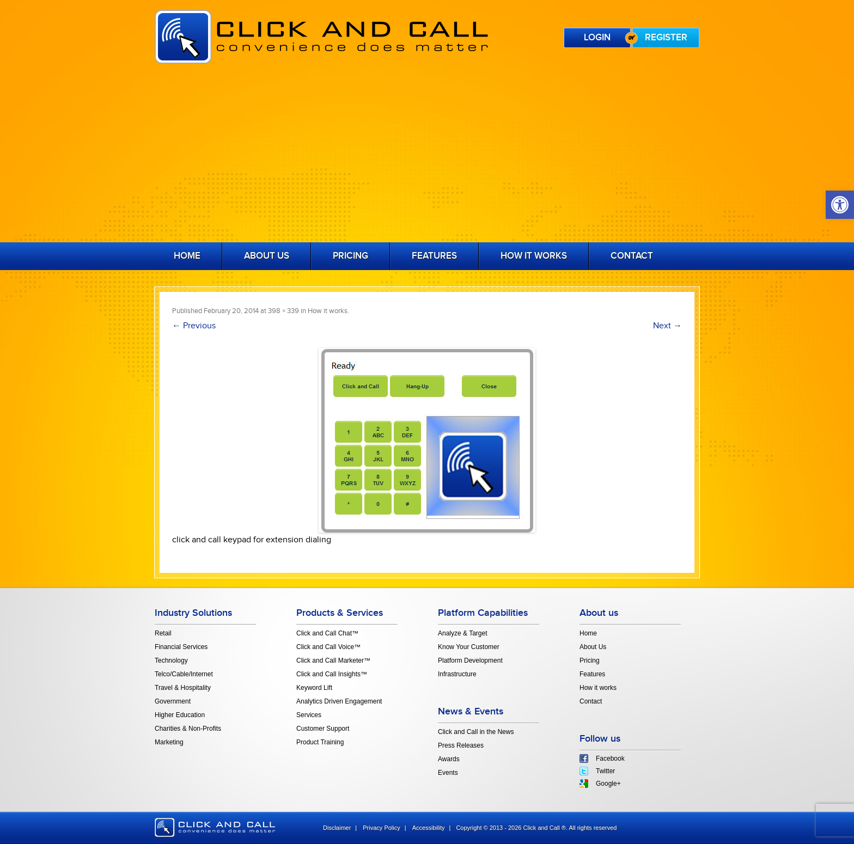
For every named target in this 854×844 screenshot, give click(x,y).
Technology (171, 660)
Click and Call (321, 37)
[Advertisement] (427, 155)
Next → (667, 326)
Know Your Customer (468, 647)
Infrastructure (457, 674)
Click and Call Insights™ (331, 674)
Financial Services (181, 647)
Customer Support (322, 728)
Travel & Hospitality (183, 688)
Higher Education (180, 715)
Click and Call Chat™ (327, 633)
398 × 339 (283, 311)
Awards (449, 759)
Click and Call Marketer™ (333, 660)
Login (597, 37)
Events (448, 772)
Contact (632, 255)
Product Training (320, 742)
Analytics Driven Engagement (339, 701)
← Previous (194, 326)
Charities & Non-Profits (188, 728)
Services (308, 715)
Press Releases (461, 745)
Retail (163, 633)
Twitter (605, 771)
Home (187, 255)
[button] (840, 205)
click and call (215, 827)
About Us (266, 255)
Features (434, 255)
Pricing (350, 255)
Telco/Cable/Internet (184, 674)
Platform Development (470, 660)
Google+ (608, 783)
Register (666, 37)
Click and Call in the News (476, 732)
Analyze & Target (462, 633)
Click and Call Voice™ (328, 647)
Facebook (610, 758)
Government (173, 701)
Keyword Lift (314, 688)
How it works (534, 255)
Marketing (169, 742)
